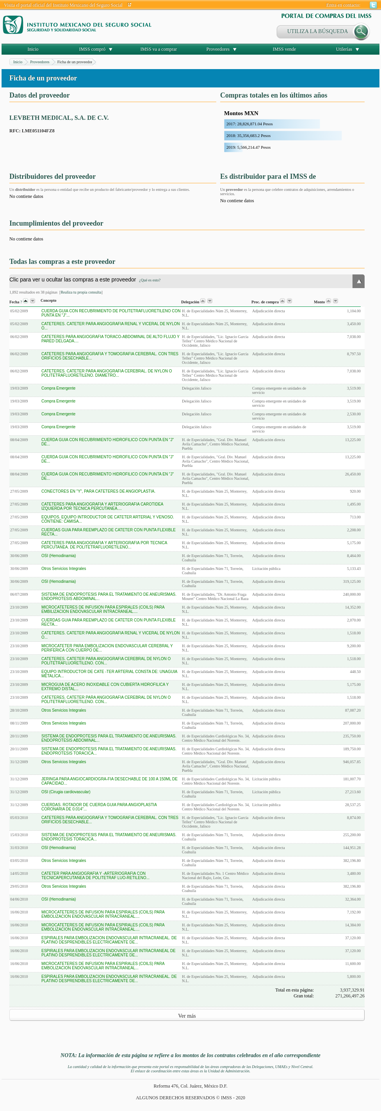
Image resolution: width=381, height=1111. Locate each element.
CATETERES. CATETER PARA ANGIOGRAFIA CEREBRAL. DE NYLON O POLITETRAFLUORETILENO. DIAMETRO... (106, 373)
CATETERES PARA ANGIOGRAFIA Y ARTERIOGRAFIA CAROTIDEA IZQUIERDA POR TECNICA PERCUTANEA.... (102, 506)
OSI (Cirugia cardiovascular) (66, 792)
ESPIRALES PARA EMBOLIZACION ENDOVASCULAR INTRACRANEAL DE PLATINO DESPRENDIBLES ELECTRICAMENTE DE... (108, 953)
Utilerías (344, 49)
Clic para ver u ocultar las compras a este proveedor (84, 279)
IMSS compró (92, 49)
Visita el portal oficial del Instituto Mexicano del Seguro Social (63, 5)
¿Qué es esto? (149, 280)
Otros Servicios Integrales (63, 568)
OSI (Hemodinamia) (58, 556)
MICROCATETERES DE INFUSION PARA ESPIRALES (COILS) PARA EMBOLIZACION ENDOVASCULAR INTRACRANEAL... (102, 965)
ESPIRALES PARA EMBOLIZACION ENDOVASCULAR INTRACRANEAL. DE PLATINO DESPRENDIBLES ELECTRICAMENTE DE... (109, 940)
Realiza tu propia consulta (81, 292)
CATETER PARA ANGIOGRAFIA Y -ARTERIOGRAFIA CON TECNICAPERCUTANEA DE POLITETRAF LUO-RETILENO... (95, 875)
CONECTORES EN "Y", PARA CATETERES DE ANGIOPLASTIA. (98, 491)
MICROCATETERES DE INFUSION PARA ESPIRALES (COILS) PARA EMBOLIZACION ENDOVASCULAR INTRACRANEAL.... (102, 914)
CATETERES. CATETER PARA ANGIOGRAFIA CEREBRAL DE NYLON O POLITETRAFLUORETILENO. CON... (106, 661)
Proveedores (218, 49)
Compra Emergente (58, 388)
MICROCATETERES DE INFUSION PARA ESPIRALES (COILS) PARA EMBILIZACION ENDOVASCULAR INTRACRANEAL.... (102, 609)
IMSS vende (284, 49)
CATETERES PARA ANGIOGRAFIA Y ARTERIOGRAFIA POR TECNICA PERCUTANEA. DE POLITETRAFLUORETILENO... (104, 545)
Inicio (33, 49)
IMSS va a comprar (159, 49)
